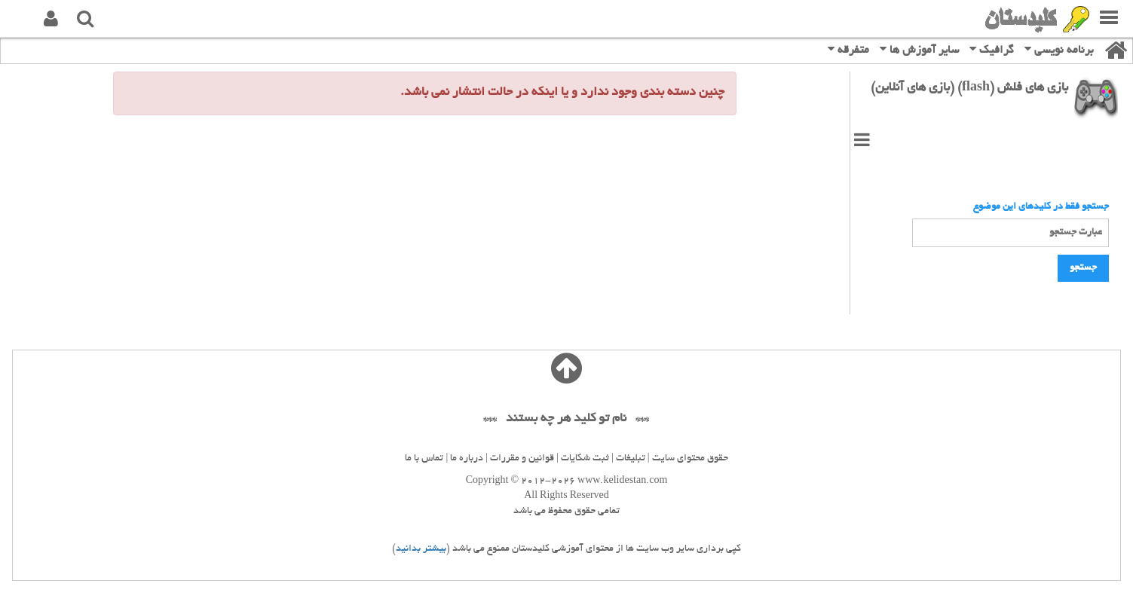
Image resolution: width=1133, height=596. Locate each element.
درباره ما (466, 459)
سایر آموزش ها (919, 49)
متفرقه (848, 49)
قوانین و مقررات (522, 459)
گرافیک (991, 49)
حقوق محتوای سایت (690, 459)
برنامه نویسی (1059, 49)
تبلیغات (630, 459)
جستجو (1083, 268)
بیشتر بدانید (421, 549)
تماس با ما (424, 459)
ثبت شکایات (585, 459)
